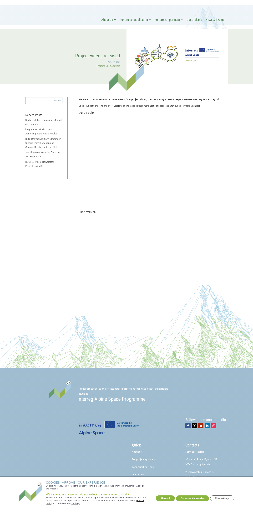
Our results (138, 474)
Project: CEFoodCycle (108, 65)
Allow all (165, 498)
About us (107, 20)
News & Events (215, 20)
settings (75, 503)
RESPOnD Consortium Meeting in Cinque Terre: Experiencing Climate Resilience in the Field (43, 143)
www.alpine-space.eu (202, 471)
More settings (222, 498)
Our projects (194, 20)
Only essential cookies (192, 498)
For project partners (167, 20)
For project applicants (134, 20)
